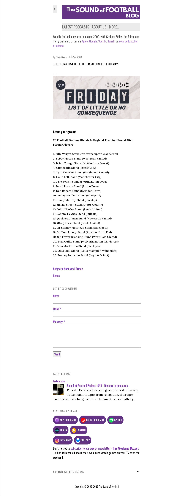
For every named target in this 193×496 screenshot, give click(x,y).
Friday (79, 268)
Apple (85, 41)
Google (92, 41)
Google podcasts (92, 420)
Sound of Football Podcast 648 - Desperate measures (97, 385)
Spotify (102, 41)
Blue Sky (83, 440)
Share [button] (56, 275)
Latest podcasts (75, 27)
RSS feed (78, 430)
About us (99, 27)
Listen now (59, 381)
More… (114, 27)
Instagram (63, 440)
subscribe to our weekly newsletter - (105, 448)
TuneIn (111, 41)
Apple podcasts (65, 420)
